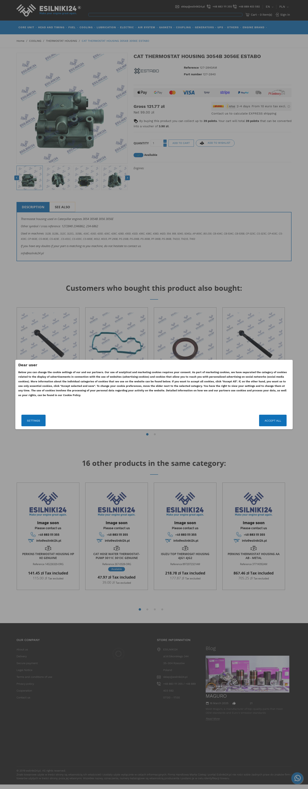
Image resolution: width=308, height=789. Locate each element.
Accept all (230, 420)
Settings (76, 420)
